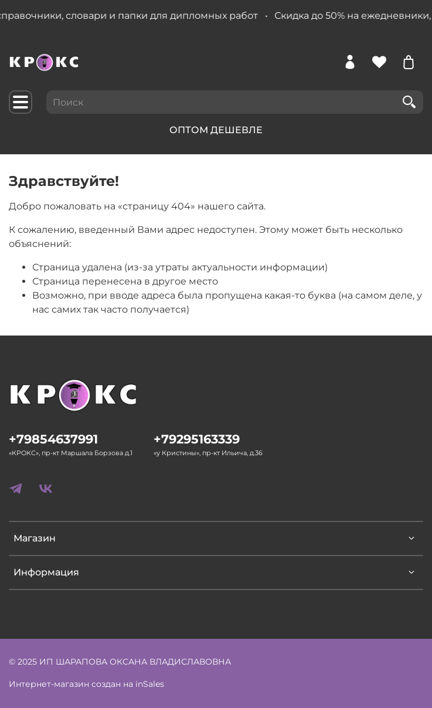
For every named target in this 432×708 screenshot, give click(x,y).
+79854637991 (53, 439)
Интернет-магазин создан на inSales (86, 684)
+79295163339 (197, 439)
